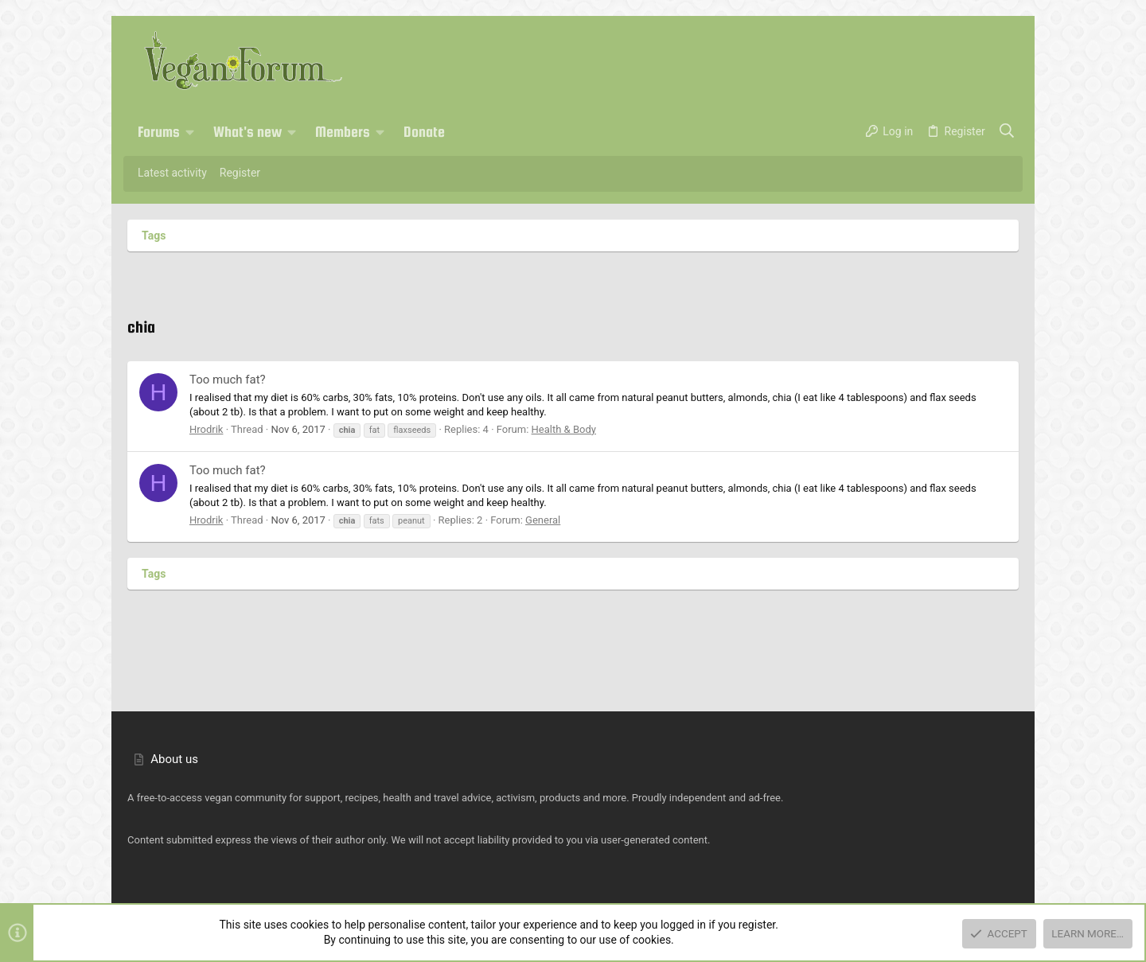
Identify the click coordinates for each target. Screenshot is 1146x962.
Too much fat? (227, 379)
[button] (190, 132)
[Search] (1007, 132)
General (542, 520)
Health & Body (564, 429)
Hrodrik (206, 429)
